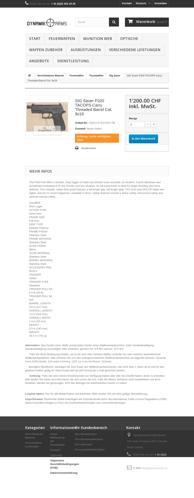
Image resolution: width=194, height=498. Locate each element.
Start (35, 38)
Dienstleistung (73, 60)
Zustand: (80, 128)
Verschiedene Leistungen (134, 49)
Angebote (39, 60)
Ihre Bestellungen (86, 434)
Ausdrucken (88, 148)
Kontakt (127, 3)
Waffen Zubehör (45, 49)
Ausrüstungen (86, 49)
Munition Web (97, 38)
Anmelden (160, 3)
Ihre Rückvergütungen (89, 439)
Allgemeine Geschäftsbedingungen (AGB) (64, 464)
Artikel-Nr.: (81, 122)
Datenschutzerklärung (63, 472)
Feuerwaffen (62, 38)
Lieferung (56, 455)
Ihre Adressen (83, 444)
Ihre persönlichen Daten (90, 449)
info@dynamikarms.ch (154, 467)
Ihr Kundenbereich (91, 427)
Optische (129, 38)
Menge (133, 118)
